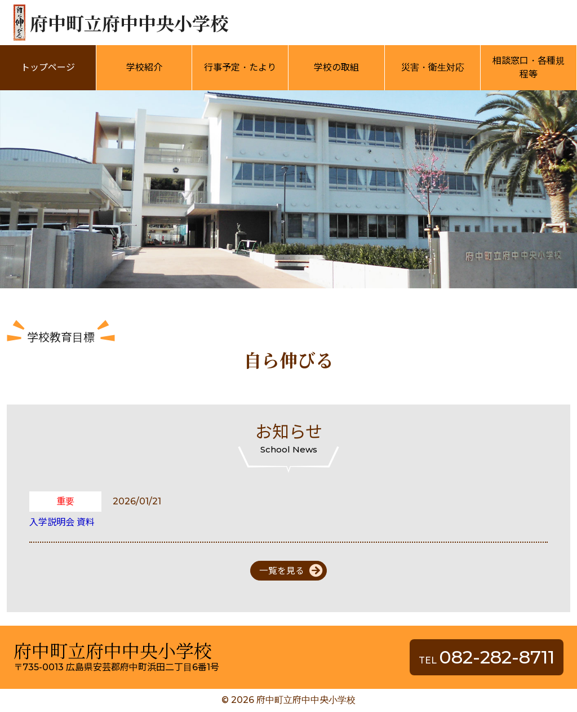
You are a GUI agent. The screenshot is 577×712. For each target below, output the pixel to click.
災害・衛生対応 (432, 67)
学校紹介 (144, 67)
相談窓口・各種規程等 (528, 67)
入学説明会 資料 (62, 522)
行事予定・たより (240, 67)
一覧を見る (281, 570)
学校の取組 (336, 67)
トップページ (48, 67)
